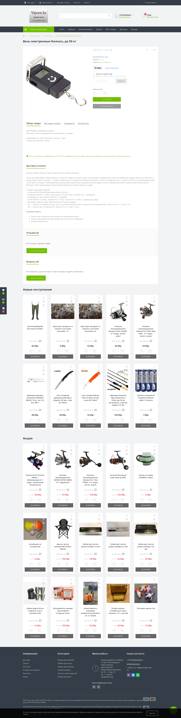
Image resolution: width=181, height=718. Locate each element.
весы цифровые (67, 156)
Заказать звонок (124, 17)
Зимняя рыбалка (85, 29)
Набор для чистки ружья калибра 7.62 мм (145, 546)
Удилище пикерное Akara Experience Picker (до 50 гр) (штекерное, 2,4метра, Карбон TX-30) (118, 400)
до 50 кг (57, 156)
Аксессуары (48, 36)
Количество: (98, 89)
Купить (121, 81)
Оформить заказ (152, 17)
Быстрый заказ (107, 106)
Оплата (26, 663)
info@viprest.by (133, 664)
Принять (152, 713)
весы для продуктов (94, 156)
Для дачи (123, 29)
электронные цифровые (43, 156)
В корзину (107, 99)
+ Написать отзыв (37, 250)
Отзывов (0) (69, 123)
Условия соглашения (31, 670)
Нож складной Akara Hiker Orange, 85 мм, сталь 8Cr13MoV (90, 397)
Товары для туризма (66, 667)
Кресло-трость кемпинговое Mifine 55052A (62, 546)
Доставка (26, 660)
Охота (61, 29)
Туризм (99, 29)
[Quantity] (99, 93)
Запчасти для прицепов (67, 673)
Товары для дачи (64, 677)
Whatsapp (138, 675)
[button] (3, 309)
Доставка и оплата (63, 3)
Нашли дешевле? (112, 68)
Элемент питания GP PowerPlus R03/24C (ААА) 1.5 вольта (146, 397)
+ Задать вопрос (36, 278)
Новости (87, 3)
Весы (31, 156)
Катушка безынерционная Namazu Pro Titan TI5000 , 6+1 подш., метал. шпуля (90, 480)
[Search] (109, 16)
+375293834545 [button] (135, 660)
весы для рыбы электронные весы (117, 156)
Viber (128, 675)
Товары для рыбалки (66, 660)
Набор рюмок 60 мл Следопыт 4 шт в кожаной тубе (35, 610)
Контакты (77, 3)
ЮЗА (106, 57)
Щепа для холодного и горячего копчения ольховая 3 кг (90, 328)
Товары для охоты (65, 663)
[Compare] (154, 50)
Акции (25, 677)
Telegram (133, 675)
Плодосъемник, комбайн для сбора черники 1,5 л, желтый (118, 610)
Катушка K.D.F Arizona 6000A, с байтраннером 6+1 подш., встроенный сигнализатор (35, 480)
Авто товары (111, 29)
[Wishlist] (147, 50)
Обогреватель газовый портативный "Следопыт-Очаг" (62, 610)
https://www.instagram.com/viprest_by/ (94, 687)
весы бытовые (80, 156)
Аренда (134, 29)
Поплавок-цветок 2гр (146, 608)
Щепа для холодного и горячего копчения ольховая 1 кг (63, 328)
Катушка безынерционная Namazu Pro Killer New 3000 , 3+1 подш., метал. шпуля (145, 331)
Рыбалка (71, 29)
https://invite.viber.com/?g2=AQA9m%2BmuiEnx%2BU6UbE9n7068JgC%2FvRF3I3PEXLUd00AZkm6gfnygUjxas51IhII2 (98, 687)
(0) (111, 50)
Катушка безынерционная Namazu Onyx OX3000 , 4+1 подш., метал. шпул (118, 331)
